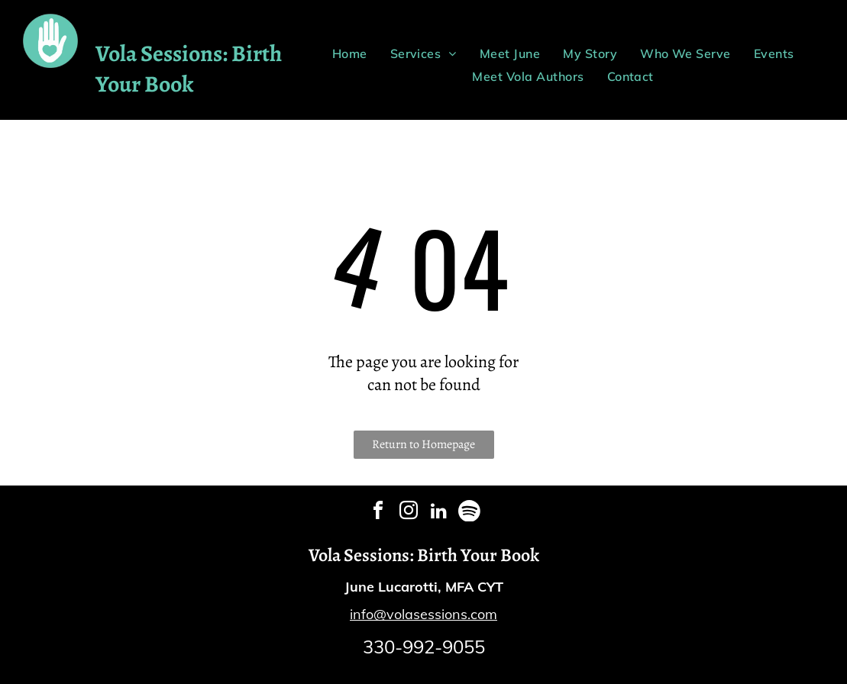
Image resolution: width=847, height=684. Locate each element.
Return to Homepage (423, 444)
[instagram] (408, 512)
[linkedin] (439, 512)
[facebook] (378, 512)
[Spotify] (469, 512)
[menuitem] (350, 53)
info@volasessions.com (423, 614)
